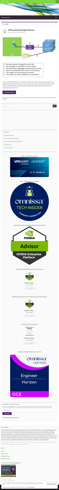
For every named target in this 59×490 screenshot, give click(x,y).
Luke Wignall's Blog (8, 135)
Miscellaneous (22, 32)
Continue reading (9, 92)
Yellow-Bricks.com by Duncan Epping (13, 141)
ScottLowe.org (7, 144)
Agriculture (7, 97)
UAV (46, 97)
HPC (21, 97)
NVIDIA (25, 97)
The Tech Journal (8, 147)
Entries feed (4, 453)
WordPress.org (5, 458)
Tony (10, 32)
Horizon (17, 32)
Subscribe (7, 413)
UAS (43, 97)
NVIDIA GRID (31, 97)
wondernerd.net (5, 17)
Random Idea (38, 97)
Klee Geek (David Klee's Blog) (11, 138)
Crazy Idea (13, 97)
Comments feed (5, 456)
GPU (14, 32)
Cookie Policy (32, 487)
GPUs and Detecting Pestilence (21, 30)
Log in (2, 451)
